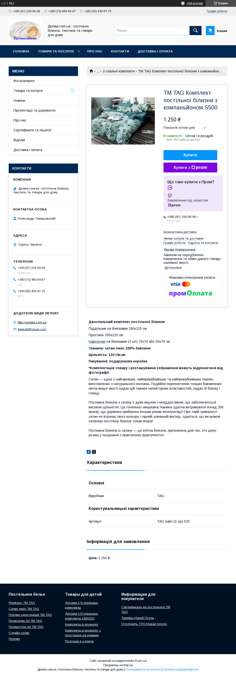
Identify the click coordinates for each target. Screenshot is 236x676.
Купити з (190, 167)
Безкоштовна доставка (180, 232)
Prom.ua (140, 661)
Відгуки (19, 140)
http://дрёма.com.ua (32, 322)
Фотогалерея (23, 81)
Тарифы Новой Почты (137, 618)
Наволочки (97, 341)
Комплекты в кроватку (81, 624)
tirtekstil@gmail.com (32, 329)
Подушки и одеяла (79, 641)
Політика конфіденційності (180, 669)
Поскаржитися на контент (143, 669)
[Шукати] (196, 30)
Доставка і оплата (155, 51)
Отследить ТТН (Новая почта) (144, 624)
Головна (21, 51)
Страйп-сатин (19, 633)
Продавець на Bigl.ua (118, 665)
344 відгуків (195, 3)
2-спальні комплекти (119, 71)
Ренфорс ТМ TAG (22, 603)
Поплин (14, 639)
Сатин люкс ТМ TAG (24, 609)
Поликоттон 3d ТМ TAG (26, 627)
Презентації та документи (34, 110)
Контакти (120, 51)
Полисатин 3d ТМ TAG (25, 621)
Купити (190, 155)
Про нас (94, 51)
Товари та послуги (56, 51)
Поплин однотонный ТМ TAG (30, 615)
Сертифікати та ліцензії (32, 130)
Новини (19, 100)
